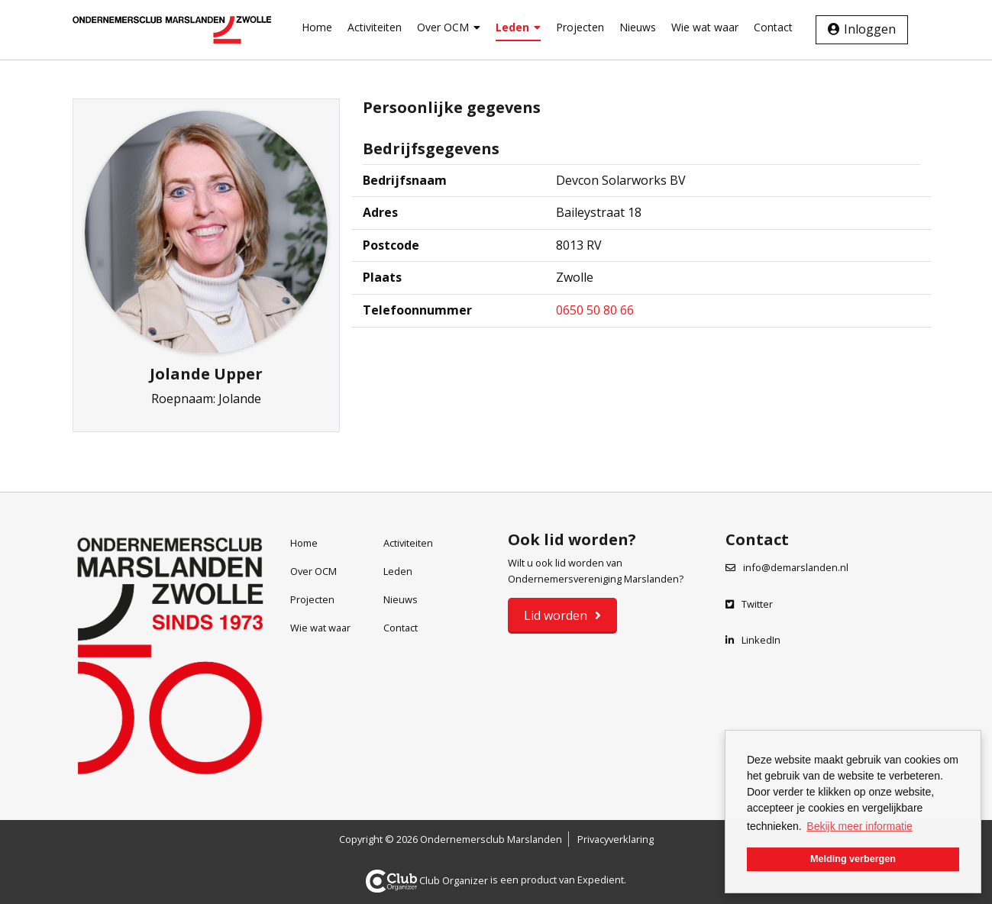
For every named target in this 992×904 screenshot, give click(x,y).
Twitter (749, 604)
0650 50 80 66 (595, 310)
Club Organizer (427, 880)
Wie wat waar (704, 27)
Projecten (580, 27)
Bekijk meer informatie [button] (859, 826)
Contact (773, 27)
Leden (518, 27)
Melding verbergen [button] (853, 859)
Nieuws (637, 27)
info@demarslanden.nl (795, 567)
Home (317, 27)
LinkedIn (752, 640)
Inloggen (870, 29)
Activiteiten (374, 27)
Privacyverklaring (615, 839)
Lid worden (555, 615)
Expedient (600, 880)
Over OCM (448, 27)
